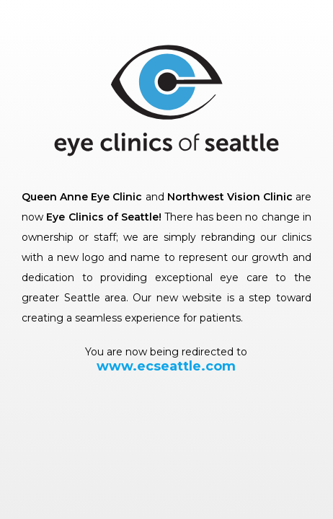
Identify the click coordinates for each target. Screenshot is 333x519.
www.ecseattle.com (166, 366)
